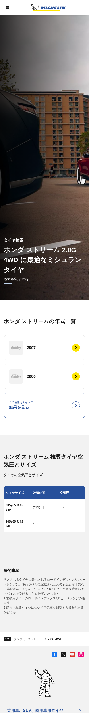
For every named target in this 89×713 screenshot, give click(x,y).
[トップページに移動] (48, 8)
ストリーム (35, 639)
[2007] (44, 347)
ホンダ (18, 639)
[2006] (44, 376)
